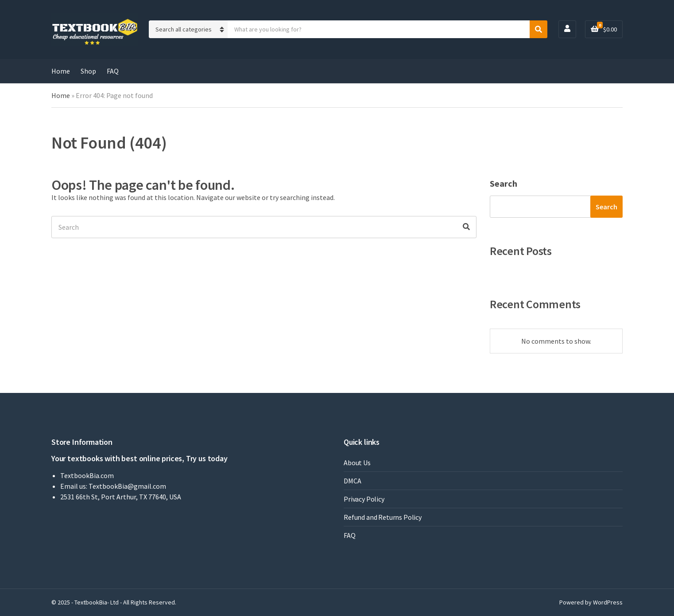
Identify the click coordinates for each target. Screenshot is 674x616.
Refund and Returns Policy (383, 517)
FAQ (113, 71)
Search (503, 183)
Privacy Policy (364, 498)
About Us (357, 462)
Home (60, 71)
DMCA (352, 480)
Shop (88, 71)
